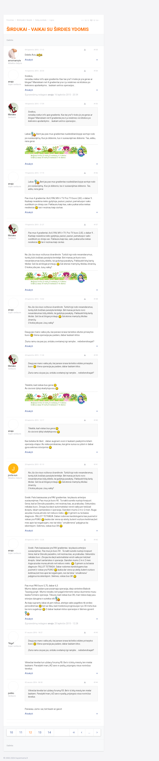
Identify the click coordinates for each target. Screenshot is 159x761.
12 (91, 20)
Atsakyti (29, 60)
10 (85, 20)
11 (88, 20)
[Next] (98, 20)
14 (97, 20)
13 (94, 20)
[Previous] (83, 20)
